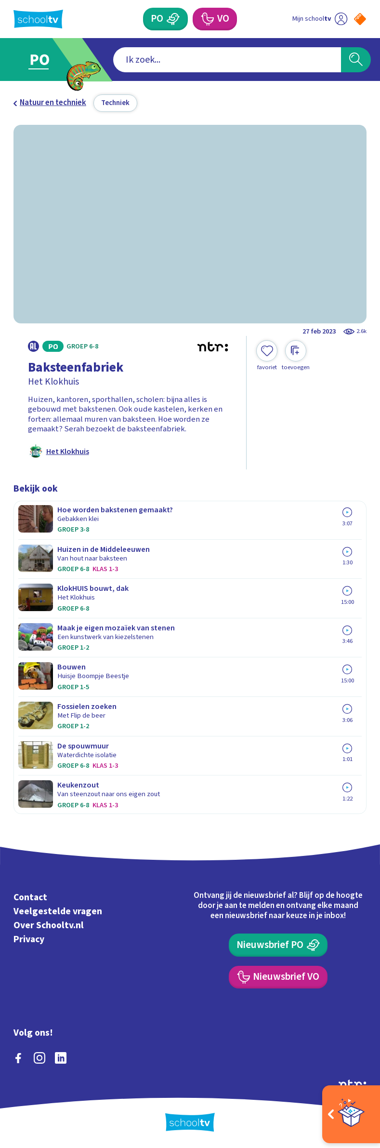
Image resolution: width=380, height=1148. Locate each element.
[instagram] (39, 1057)
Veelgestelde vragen (57, 911)
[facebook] (18, 1057)
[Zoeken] (356, 59)
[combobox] (227, 59)
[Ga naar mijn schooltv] (319, 19)
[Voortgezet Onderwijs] (215, 19)
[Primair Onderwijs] (165, 19)
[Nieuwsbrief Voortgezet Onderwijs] (278, 977)
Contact (30, 897)
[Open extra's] (351, 1114)
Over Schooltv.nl (48, 925)
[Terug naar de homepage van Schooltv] (38, 19)
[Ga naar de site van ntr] (352, 1083)
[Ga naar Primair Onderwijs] (45, 59)
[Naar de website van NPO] (360, 19)
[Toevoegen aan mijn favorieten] (266, 355)
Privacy (28, 939)
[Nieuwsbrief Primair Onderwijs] (278, 945)
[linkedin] (60, 1057)
